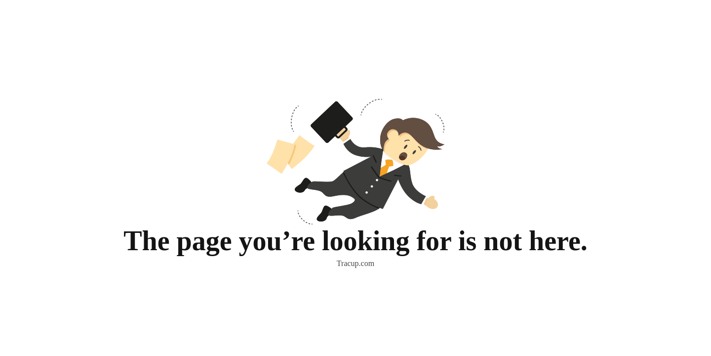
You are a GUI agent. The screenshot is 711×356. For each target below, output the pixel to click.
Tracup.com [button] (355, 263)
